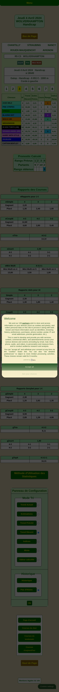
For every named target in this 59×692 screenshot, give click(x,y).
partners (26, 323)
